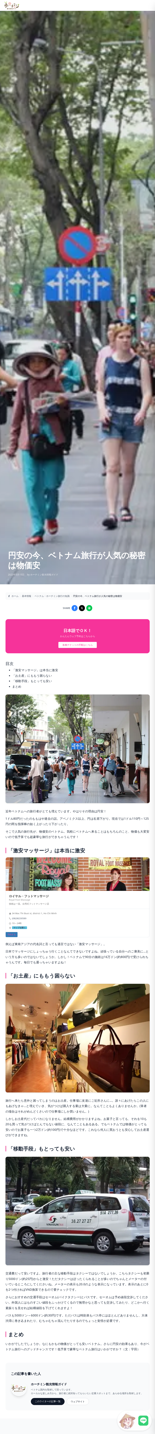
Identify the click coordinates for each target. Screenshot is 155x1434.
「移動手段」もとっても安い (32, 681)
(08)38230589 (19, 918)
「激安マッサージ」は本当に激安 (35, 670)
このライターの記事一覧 (48, 1401)
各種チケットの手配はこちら (77, 644)
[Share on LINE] (89, 608)
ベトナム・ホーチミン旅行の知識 (52, 596)
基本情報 (26, 596)
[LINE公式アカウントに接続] (134, 1421)
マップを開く (19, 927)
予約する (12, 934)
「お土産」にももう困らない (32, 676)
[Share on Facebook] (75, 608)
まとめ (16, 686)
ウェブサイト (78, 1401)
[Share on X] (82, 608)
